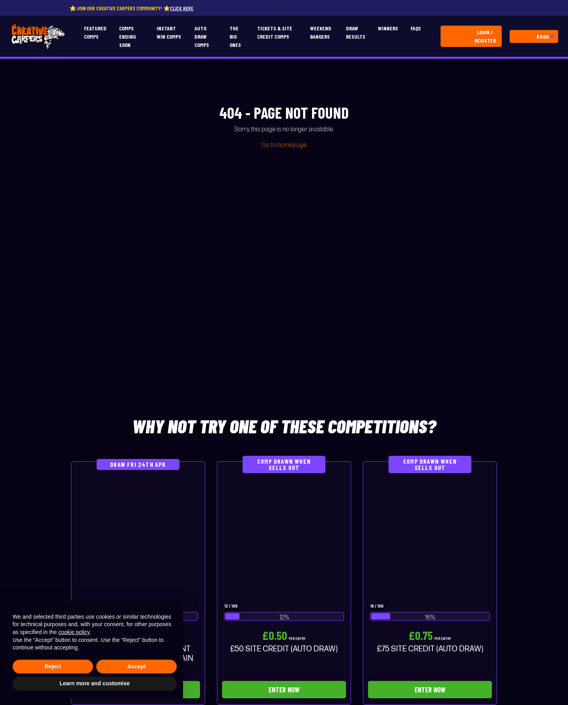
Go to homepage (284, 145)
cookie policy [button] (74, 632)
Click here (184, 8)
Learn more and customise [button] (95, 683)
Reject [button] (53, 666)
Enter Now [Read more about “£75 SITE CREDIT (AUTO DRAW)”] (430, 689)
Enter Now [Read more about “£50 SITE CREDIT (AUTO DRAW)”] (284, 689)
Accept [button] (136, 666)
